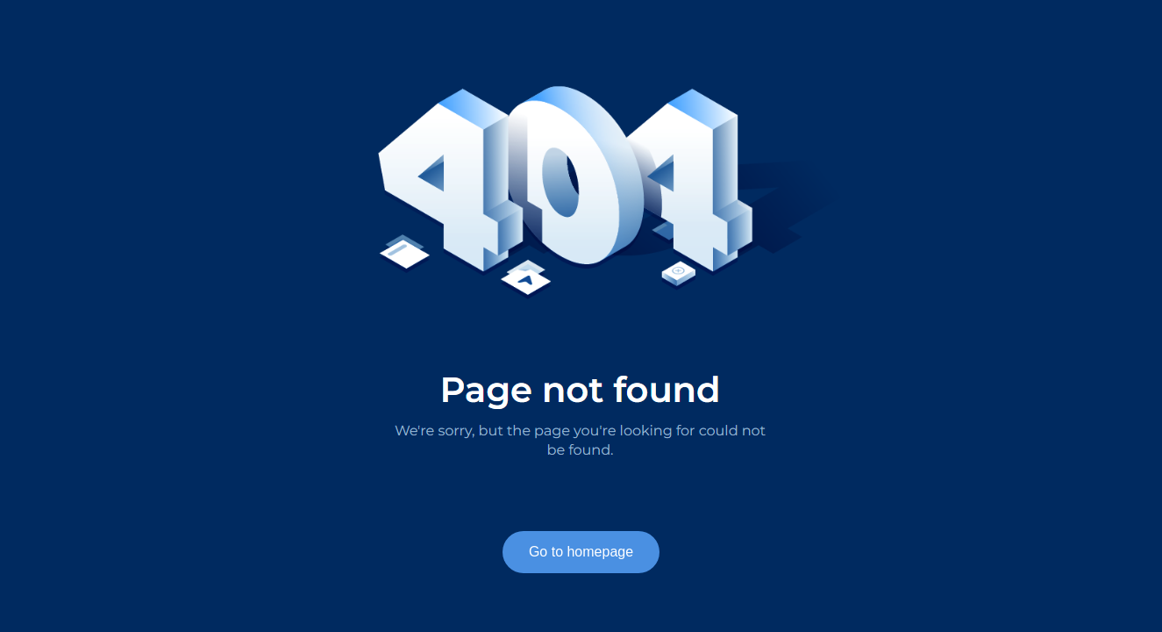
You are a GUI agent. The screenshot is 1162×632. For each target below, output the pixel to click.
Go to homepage (581, 551)
